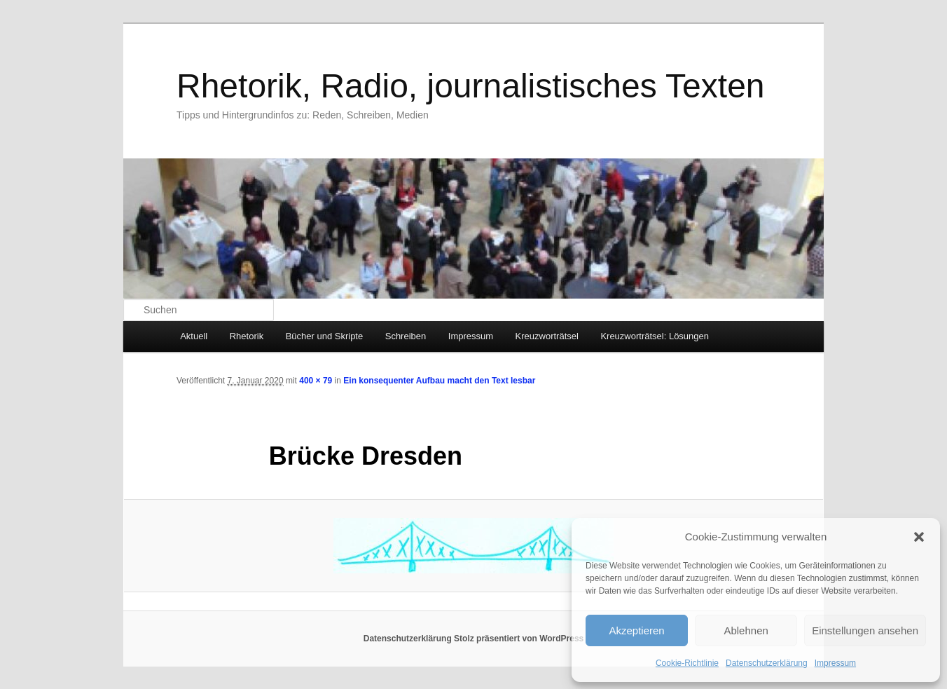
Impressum (835, 663)
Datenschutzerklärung (767, 663)
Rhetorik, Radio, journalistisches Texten (471, 85)
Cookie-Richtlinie (687, 663)
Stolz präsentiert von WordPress (518, 638)
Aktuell (193, 336)
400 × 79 (315, 381)
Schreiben (406, 336)
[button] (919, 537)
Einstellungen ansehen (865, 630)
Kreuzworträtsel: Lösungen (654, 336)
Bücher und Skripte (325, 336)
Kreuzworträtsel (547, 336)
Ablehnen (746, 630)
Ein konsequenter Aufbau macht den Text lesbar (439, 381)
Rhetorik (246, 336)
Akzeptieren (636, 630)
